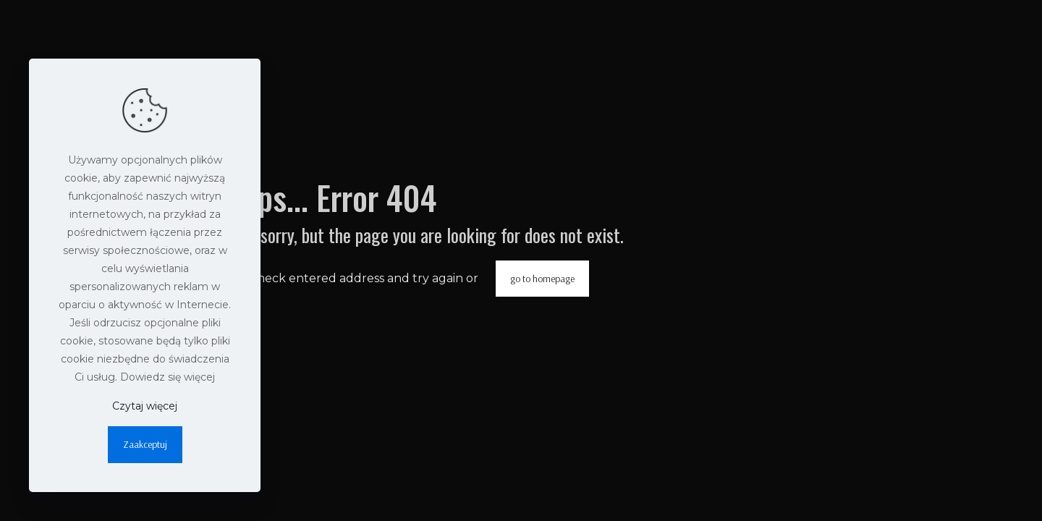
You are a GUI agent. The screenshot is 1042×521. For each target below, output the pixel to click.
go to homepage (542, 278)
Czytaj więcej (144, 405)
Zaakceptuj (145, 444)
